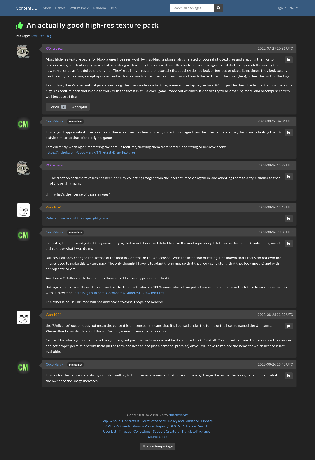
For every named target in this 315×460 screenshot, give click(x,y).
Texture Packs (79, 8)
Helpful (57, 107)
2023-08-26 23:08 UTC (275, 232)
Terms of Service (154, 421)
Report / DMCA (168, 426)
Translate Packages (196, 431)
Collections (141, 431)
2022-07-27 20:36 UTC (275, 48)
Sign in (281, 8)
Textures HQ (41, 35)
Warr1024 (53, 207)
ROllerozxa (54, 48)
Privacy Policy (143, 426)
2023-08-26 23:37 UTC (275, 314)
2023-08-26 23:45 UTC (275, 364)
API (108, 426)
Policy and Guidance (183, 421)
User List (109, 431)
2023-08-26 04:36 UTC (275, 121)
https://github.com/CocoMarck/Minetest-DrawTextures (90, 152)
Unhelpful (79, 107)
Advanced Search (195, 426)
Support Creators (166, 431)
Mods (47, 8)
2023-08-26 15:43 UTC (275, 207)
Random (99, 8)
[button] (293, 7)
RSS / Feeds (121, 426)
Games (60, 8)
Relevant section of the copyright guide (77, 218)
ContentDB (26, 7)
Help (113, 8)
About (115, 421)
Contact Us (130, 421)
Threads (125, 431)
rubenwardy (178, 415)
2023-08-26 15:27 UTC (275, 165)
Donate (207, 421)
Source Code (157, 436)
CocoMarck (55, 121)
